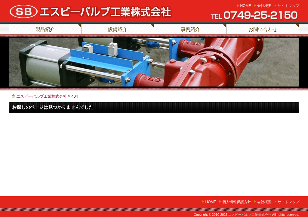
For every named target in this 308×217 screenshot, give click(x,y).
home (245, 6)
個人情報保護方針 (236, 202)
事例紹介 (190, 29)
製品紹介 (45, 29)
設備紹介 (117, 29)
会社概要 (264, 6)
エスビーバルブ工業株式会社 (249, 214)
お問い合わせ (262, 29)
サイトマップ (288, 6)
